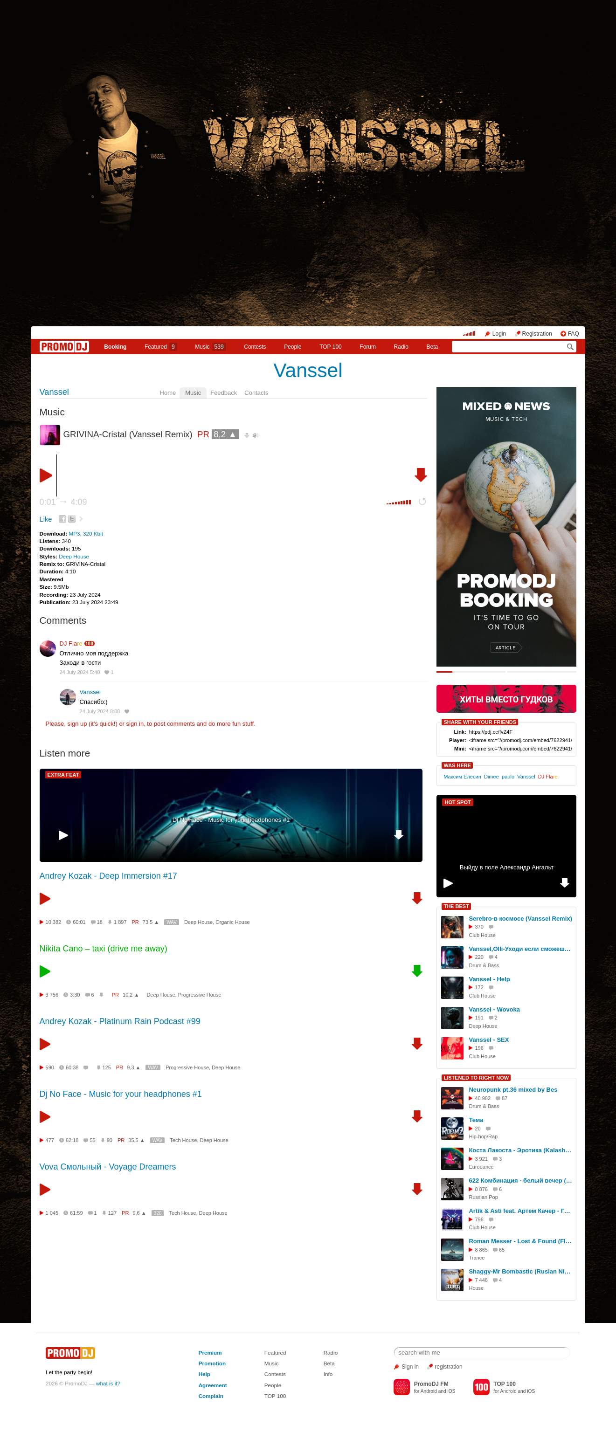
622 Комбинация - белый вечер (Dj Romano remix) (521, 1180)
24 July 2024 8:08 (100, 711)
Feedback (223, 392)
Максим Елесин (462, 776)
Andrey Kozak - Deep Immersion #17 (108, 876)
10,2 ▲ (131, 995)
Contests (275, 1374)
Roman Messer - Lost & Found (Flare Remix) (521, 1241)
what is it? (108, 1383)
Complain (211, 1396)
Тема (476, 1120)
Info (328, 1374)
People (292, 347)
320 (158, 1213)
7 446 (481, 1280)
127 (112, 1213)
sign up (77, 723)
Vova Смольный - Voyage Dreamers (108, 1166)
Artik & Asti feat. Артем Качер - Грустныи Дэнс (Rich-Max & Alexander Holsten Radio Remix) (521, 1211)
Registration (537, 334)
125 (107, 1067)
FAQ (573, 334)
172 (479, 987)
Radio (401, 347)
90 (109, 1140)
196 (479, 1048)
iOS (452, 1391)
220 (479, 957)
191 (479, 1017)
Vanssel (308, 370)
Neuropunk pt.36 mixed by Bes (513, 1090)
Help (204, 1374)
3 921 (481, 1159)
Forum (368, 347)
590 (50, 1067)
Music (210, 347)
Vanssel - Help (489, 979)
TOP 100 (330, 347)
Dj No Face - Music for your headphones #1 (231, 819)
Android (429, 1391)
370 (479, 926)
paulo (508, 776)
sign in (135, 723)
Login (499, 334)
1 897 (120, 922)
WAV (171, 922)
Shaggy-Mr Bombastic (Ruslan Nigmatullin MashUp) (521, 1271)
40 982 (483, 1098)
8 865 (481, 1250)
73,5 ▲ (151, 922)
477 (50, 1140)
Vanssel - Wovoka (494, 1009)
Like (46, 519)
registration (448, 1367)
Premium (210, 1352)
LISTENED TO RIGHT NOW (476, 1078)
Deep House (74, 556)
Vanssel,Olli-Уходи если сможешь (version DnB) (521, 949)
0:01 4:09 (63, 502)
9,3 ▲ (133, 1067)
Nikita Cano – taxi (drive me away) (103, 948)
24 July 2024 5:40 (80, 672)
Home (168, 392)
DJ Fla (71, 643)
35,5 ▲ (136, 1140)
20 (477, 1128)
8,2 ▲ (225, 434)
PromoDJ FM (431, 1384)
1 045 (52, 1213)
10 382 (54, 922)
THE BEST (456, 906)
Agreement (213, 1385)
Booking (115, 347)
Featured (161, 347)
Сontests (255, 347)
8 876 (481, 1189)
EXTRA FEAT (63, 775)
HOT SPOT (457, 802)
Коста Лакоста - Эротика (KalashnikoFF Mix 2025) (521, 1150)
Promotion (212, 1363)
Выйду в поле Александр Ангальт (507, 867)
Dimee (491, 776)
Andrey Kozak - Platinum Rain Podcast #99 (120, 1021)
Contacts (256, 392)
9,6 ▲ (139, 1213)
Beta (432, 347)
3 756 (52, 995)
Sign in (410, 1367)
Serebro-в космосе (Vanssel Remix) (520, 919)
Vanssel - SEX (489, 1040)
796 (479, 1219)
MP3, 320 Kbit (86, 533)
